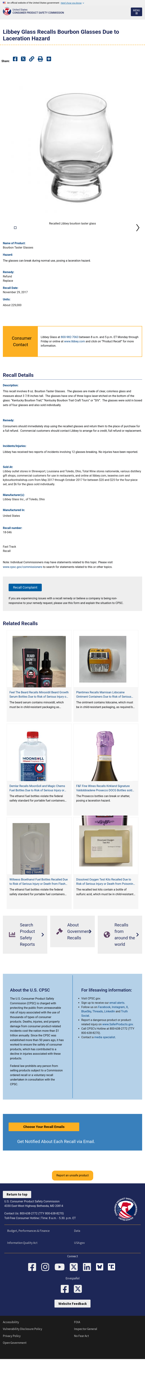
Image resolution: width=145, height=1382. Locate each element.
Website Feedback (72, 1329)
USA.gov (79, 1268)
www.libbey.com (74, 367)
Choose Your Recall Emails (44, 1152)
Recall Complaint (25, 613)
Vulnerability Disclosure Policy (22, 1355)
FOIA (77, 1348)
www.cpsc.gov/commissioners (22, 592)
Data (77, 1256)
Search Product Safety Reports (22, 960)
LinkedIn (109, 1037)
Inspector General (85, 1355)
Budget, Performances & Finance (28, 1256)
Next (137, 240)
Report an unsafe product (72, 1201)
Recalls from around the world (119, 960)
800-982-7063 (70, 362)
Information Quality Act (22, 1268)
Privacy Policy (12, 1361)
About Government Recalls (73, 957)
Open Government (15, 1368)
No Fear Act (81, 1361)
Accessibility (11, 1348)
